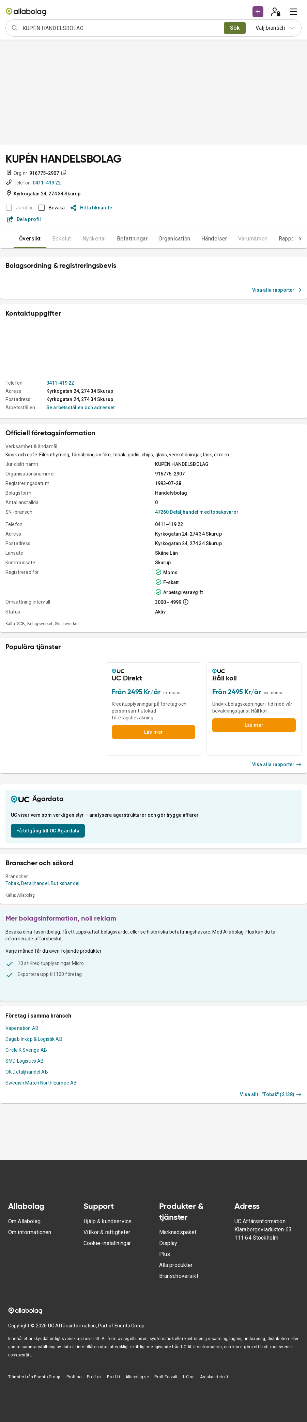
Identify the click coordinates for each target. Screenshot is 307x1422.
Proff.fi (113, 1377)
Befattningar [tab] (118, 238)
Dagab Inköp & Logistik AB (33, 1039)
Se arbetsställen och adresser (80, 407)
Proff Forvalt (166, 1377)
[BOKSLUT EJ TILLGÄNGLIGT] (17, 208)
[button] (257, 11)
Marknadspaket (178, 1232)
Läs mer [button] (153, 732)
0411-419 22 (47, 182)
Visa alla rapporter (277, 290)
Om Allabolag (24, 1221)
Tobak (12, 883)
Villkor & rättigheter (106, 1232)
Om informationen (29, 1232)
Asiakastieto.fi (214, 1377)
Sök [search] (235, 28)
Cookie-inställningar (107, 1243)
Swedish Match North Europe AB (41, 1083)
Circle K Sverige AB (26, 1050)
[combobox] (121, 28)
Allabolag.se (137, 1377)
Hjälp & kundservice (107, 1221)
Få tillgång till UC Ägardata (47, 830)
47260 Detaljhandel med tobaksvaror (197, 512)
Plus (164, 1254)
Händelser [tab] (201, 238)
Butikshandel (65, 883)
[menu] (293, 11)
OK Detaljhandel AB (26, 1072)
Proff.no (73, 1377)
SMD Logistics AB (24, 1061)
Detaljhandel (35, 883)
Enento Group (129, 1325)
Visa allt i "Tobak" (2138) (271, 1094)
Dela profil (24, 219)
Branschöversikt (178, 1276)
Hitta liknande (91, 208)
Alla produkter (176, 1265)
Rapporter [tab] (277, 238)
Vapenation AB (22, 1028)
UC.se (189, 1377)
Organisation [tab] (161, 238)
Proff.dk (94, 1377)
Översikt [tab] (16, 238)
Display (168, 1243)
